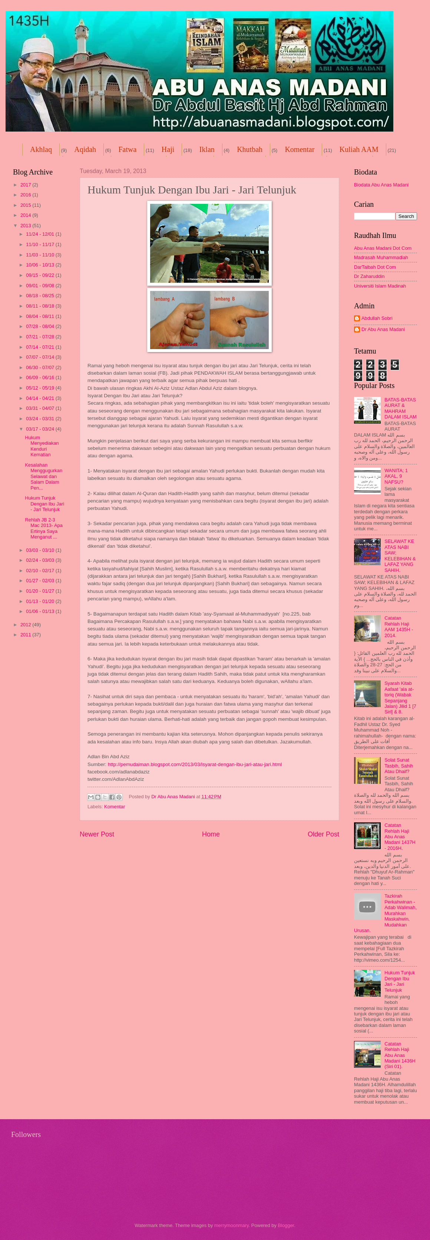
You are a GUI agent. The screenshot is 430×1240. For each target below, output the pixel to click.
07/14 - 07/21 (40, 347)
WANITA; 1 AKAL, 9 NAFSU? (396, 476)
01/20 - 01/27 (40, 591)
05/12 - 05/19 (40, 388)
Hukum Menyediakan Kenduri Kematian (42, 446)
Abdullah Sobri (377, 318)
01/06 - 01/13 (40, 611)
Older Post (323, 834)
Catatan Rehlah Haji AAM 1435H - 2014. (398, 626)
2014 (26, 215)
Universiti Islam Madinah (380, 286)
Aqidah (85, 149)
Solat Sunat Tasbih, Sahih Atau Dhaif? (398, 765)
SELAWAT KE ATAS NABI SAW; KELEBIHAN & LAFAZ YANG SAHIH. (400, 555)
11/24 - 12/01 (40, 234)
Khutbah (249, 149)
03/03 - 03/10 (40, 550)
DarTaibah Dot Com (375, 267)
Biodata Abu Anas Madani (381, 185)
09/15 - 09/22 (40, 275)
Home (211, 834)
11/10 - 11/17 (40, 244)
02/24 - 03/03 (40, 560)
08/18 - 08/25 (40, 295)
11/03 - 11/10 (40, 255)
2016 (26, 195)
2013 (26, 225)
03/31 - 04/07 (40, 408)
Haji (168, 149)
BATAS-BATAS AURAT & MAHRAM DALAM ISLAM (400, 408)
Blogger (286, 1225)
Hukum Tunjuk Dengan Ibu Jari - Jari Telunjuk (44, 503)
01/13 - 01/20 (40, 601)
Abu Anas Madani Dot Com (382, 248)
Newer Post (97, 834)
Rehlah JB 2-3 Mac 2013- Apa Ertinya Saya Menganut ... (44, 528)
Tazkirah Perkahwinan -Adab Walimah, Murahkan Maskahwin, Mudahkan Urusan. (385, 913)
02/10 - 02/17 (40, 570)
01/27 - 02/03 (40, 580)
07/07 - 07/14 (40, 357)
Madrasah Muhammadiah (381, 257)
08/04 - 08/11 (40, 316)
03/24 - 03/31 (40, 418)
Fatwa (127, 149)
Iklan (207, 149)
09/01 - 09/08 (40, 285)
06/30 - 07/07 (40, 367)
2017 (26, 185)
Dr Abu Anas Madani (383, 329)
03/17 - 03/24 (40, 429)
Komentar (299, 149)
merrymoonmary (231, 1225)
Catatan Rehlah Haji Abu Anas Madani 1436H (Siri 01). (400, 1055)
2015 (26, 205)
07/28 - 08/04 (40, 326)
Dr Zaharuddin (369, 276)
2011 (26, 634)
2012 (26, 624)
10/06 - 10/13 (40, 265)
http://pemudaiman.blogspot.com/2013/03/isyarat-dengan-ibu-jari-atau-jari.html (195, 764)
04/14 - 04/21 (40, 398)
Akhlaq (41, 149)
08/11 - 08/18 (40, 306)
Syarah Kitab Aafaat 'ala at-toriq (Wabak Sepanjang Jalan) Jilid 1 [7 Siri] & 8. (400, 697)
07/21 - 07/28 (40, 336)
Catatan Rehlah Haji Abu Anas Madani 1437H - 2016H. (400, 836)
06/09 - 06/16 (40, 377)
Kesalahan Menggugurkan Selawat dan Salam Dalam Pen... (43, 476)
